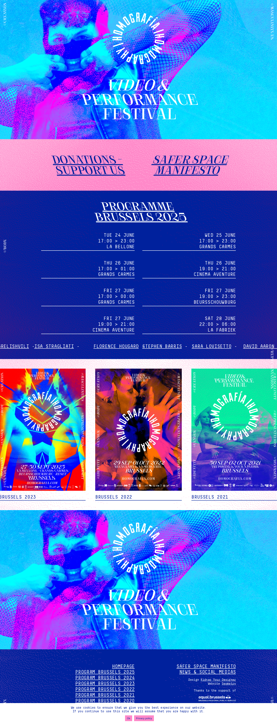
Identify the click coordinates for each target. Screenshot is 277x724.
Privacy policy (144, 718)
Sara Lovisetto (222, 346)
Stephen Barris (173, 346)
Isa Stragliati (66, 346)
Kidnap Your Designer (218, 679)
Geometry (229, 683)
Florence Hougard (126, 346)
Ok (128, 718)
